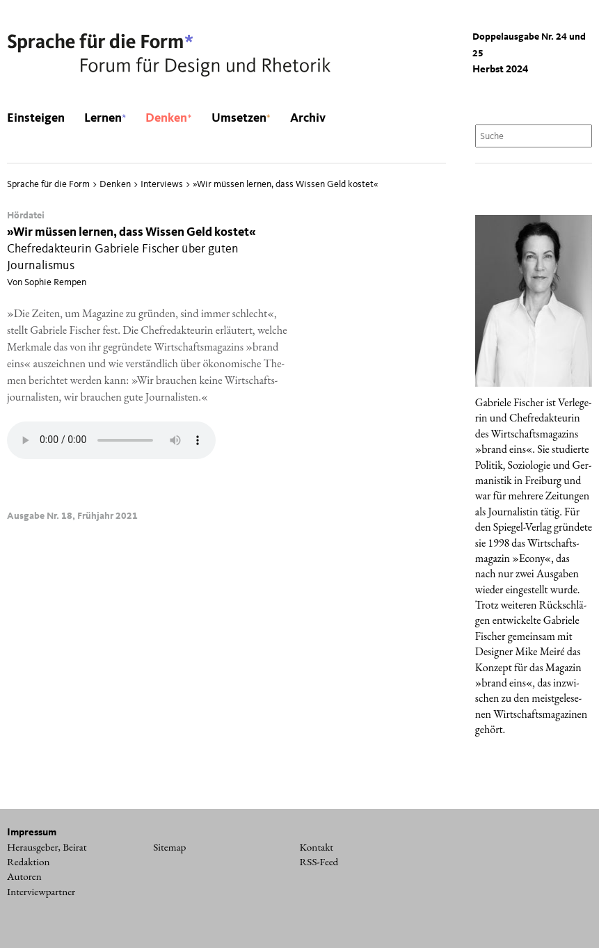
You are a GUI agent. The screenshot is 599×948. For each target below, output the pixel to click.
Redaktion (28, 862)
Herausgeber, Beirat (47, 847)
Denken (168, 118)
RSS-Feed (319, 862)
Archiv (308, 118)
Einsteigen (36, 118)
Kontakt (317, 847)
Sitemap (169, 847)
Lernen (105, 118)
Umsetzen (241, 118)
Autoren (24, 876)
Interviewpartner (41, 892)
